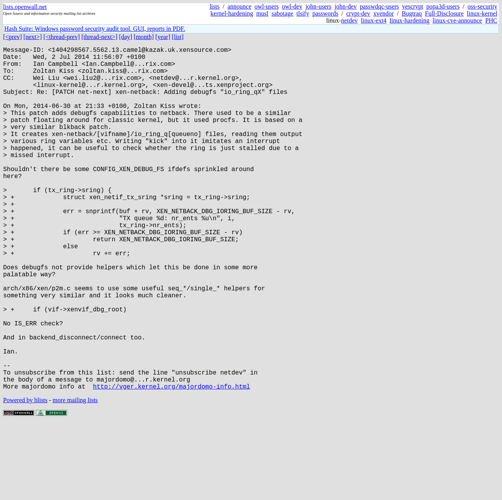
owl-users (267, 6)
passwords (325, 13)
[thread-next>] (99, 37)
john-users (319, 6)
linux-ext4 (374, 20)
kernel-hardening (231, 13)
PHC (491, 20)
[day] (125, 37)
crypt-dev (358, 13)
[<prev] (12, 37)
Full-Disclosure (444, 13)
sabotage (282, 13)
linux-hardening (410, 20)
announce (239, 6)
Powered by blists (25, 476)
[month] (144, 37)
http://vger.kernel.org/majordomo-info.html (171, 462)
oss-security (482, 6)
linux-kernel (482, 13)
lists (214, 6)
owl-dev (292, 6)
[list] (178, 37)
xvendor (383, 13)
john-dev (345, 6)
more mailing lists (75, 476)
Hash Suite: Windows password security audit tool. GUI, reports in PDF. (94, 28)
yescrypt (412, 6)
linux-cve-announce (457, 20)
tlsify (302, 13)
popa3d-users (443, 6)
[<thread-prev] (61, 37)
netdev (349, 20)
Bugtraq (412, 13)
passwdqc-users (379, 6)
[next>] (32, 37)
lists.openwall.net (25, 7)
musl (262, 13)
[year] (163, 37)
